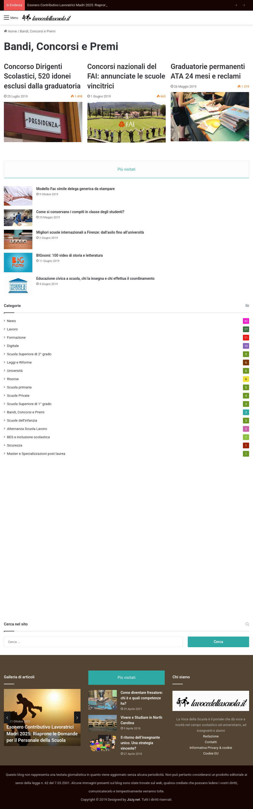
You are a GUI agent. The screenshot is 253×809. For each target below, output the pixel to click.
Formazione (16, 337)
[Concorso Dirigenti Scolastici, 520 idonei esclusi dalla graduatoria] (43, 122)
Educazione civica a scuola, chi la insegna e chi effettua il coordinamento (95, 278)
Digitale (13, 346)
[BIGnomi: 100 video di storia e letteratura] (18, 262)
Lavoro (12, 329)
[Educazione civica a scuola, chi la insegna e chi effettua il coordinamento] (18, 285)
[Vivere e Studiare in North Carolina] (102, 723)
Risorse (13, 379)
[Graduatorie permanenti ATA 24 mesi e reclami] (210, 116)
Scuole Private (18, 395)
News (11, 321)
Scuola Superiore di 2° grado (29, 354)
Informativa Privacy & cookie (211, 748)
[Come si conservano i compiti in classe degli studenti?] (18, 217)
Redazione (211, 736)
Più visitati (126, 169)
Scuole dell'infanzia (22, 420)
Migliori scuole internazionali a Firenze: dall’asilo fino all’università (90, 232)
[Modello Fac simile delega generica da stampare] (18, 196)
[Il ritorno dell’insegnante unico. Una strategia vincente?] (102, 743)
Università (15, 370)
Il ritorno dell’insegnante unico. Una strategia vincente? (140, 742)
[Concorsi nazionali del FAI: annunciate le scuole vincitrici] (126, 122)
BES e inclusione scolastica (28, 437)
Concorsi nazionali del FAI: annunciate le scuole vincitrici (126, 76)
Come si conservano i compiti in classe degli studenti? (80, 212)
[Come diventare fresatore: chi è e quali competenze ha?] (102, 699)
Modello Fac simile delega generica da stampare (75, 189)
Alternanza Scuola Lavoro (27, 429)
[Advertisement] (43, 542)
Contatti (211, 742)
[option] (42, 717)
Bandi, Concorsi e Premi (25, 412)
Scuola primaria (19, 387)
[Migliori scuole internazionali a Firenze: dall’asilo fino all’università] (18, 239)
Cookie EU (211, 753)
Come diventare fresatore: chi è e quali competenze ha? (142, 698)
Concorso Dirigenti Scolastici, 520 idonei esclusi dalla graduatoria (42, 76)
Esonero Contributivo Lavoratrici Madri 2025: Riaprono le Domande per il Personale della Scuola (42, 733)
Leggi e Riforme (19, 362)
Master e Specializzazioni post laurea (36, 453)
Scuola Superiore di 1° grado (29, 404)
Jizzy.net (133, 799)
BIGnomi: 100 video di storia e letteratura (69, 255)
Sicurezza (14, 445)
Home (10, 31)
